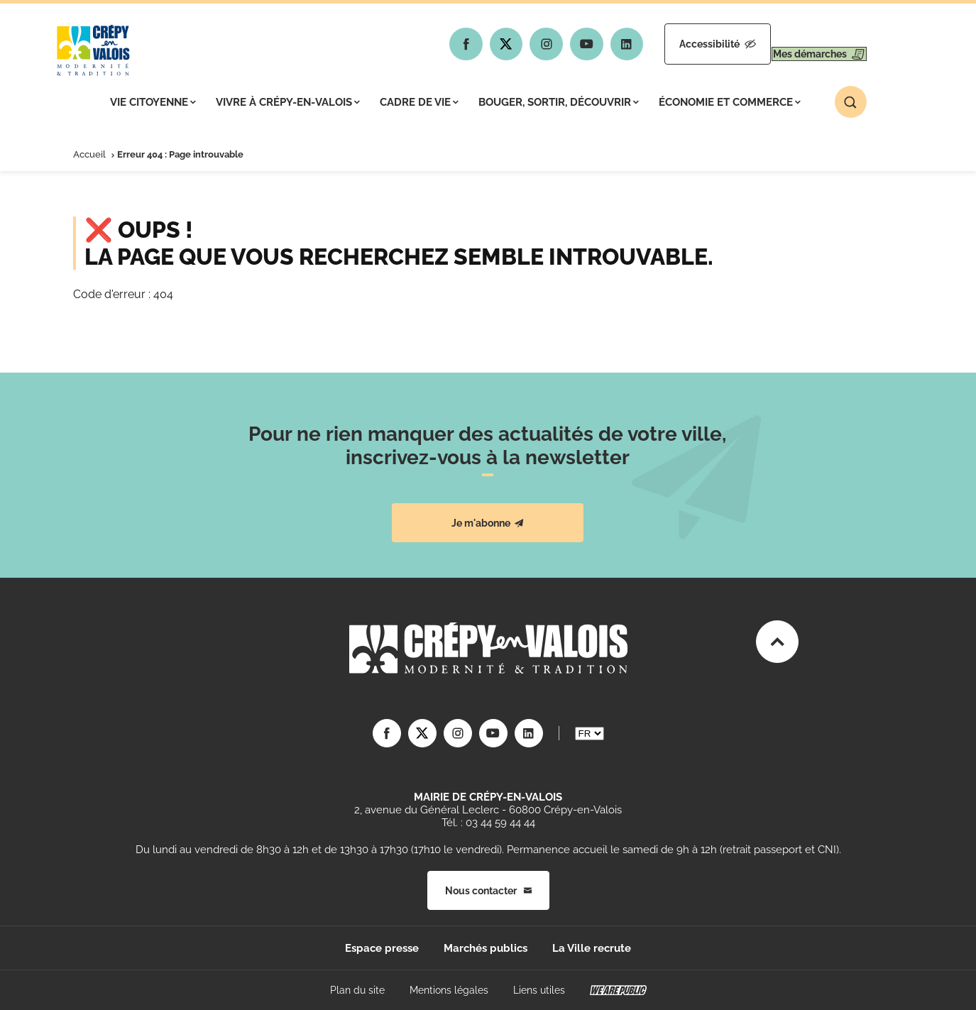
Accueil (89, 154)
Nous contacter (488, 890)
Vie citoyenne (153, 102)
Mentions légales (449, 990)
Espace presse (382, 948)
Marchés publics (485, 948)
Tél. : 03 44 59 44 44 (488, 822)
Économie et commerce (730, 102)
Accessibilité (678, 44)
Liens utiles (539, 990)
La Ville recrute (591, 948)
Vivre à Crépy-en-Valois (288, 102)
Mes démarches (806, 44)
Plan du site (357, 990)
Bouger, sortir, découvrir (558, 102)
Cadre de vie (419, 102)
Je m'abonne (487, 523)
